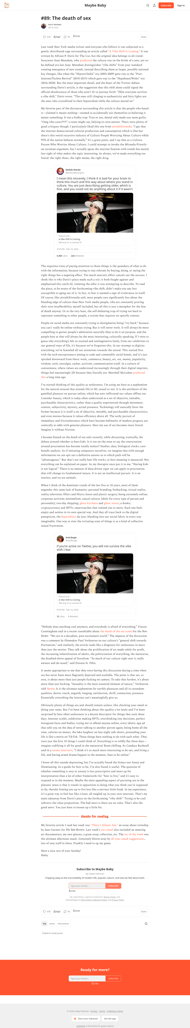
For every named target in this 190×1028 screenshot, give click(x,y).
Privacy (94, 1011)
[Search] (148, 5)
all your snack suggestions (127, 839)
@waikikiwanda (122, 126)
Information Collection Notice (94, 900)
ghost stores (111, 503)
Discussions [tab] (63, 923)
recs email (107, 830)
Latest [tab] (52, 923)
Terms (102, 1011)
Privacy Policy (118, 900)
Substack (80, 1026)
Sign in (181, 5)
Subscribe (166, 5)
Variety (51, 688)
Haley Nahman (54, 24)
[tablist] (56, 924)
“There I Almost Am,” (104, 825)
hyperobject (68, 517)
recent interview (62, 750)
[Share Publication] (154, 5)
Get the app (110, 1018)
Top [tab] (44, 923)
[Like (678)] (47, 37)
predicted (86, 60)
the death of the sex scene (116, 631)
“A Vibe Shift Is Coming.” (124, 51)
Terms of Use (109, 897)
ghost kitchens (89, 503)
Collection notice (115, 1011)
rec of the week (133, 834)
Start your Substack (85, 1018)
